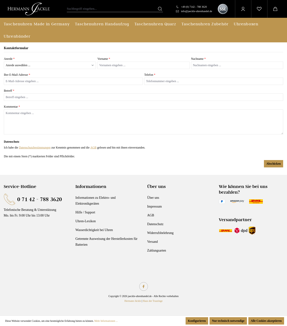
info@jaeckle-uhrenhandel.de (196, 11)
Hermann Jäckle (132, 301)
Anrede (9, 58)
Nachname (198, 58)
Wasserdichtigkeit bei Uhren (94, 230)
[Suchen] (160, 9)
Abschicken (273, 163)
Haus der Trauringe (153, 301)
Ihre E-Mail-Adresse (17, 74)
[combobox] (112, 9)
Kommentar (12, 106)
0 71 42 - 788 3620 (39, 199)
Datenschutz (155, 224)
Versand (152, 241)
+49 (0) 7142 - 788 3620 (194, 6)
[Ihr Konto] (243, 9)
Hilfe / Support (85, 212)
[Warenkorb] (275, 9)
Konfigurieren (197, 320)
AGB (93, 147)
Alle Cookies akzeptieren (266, 320)
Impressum (154, 206)
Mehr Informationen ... (106, 321)
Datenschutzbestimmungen (35, 147)
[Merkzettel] (259, 9)
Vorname (103, 58)
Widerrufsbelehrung (160, 233)
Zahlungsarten (156, 250)
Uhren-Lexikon (85, 221)
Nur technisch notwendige (228, 320)
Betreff (9, 90)
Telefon (149, 74)
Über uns (153, 197)
